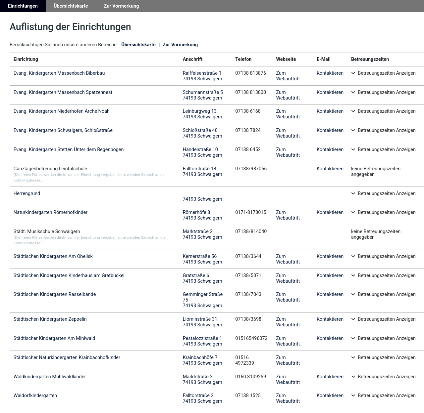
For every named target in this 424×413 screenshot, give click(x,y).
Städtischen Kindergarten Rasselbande (55, 294)
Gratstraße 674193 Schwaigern (202, 278)
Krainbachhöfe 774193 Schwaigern (202, 360)
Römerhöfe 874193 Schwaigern (202, 215)
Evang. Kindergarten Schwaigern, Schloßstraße (63, 130)
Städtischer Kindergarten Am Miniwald (54, 338)
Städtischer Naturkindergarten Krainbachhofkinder (67, 357)
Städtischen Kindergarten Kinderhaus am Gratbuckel (69, 275)
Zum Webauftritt (288, 76)
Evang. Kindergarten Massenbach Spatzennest (63, 92)
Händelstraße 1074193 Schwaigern (202, 152)
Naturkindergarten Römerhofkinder (50, 212)
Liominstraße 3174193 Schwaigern (202, 322)
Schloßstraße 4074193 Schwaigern (202, 133)
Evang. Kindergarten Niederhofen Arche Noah (62, 111)
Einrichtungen (23, 6)
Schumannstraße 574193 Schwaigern (203, 95)
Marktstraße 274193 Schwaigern (202, 234)
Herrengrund (27, 193)
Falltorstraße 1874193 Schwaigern (202, 171)
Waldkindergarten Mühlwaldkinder (50, 377)
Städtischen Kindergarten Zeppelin (50, 319)
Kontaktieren (330, 73)
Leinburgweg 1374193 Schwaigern (202, 114)
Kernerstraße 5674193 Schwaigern (202, 259)
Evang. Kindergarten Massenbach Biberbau (59, 73)
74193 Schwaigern (202, 199)
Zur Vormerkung (121, 6)
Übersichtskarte (71, 6)
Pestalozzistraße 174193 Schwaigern (202, 341)
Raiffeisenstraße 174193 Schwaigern (202, 76)
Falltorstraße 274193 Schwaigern (202, 398)
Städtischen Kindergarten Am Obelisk (53, 256)
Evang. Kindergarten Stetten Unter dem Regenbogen (69, 149)
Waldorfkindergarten (35, 395)
